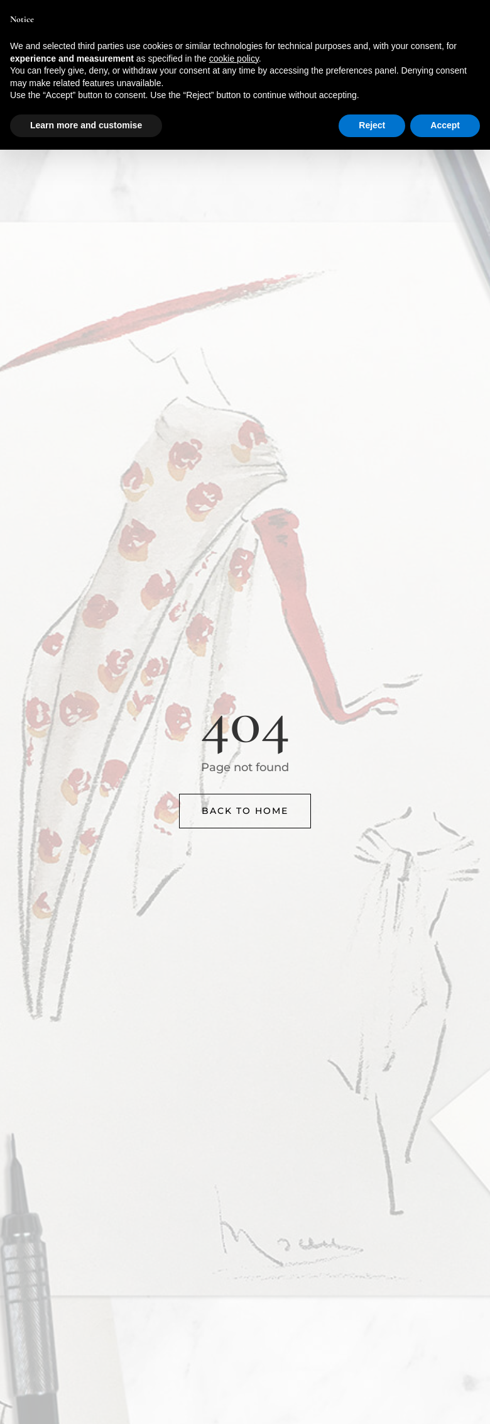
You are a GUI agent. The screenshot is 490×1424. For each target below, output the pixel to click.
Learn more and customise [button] (86, 125)
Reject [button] (372, 125)
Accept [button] (445, 125)
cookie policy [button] (234, 58)
